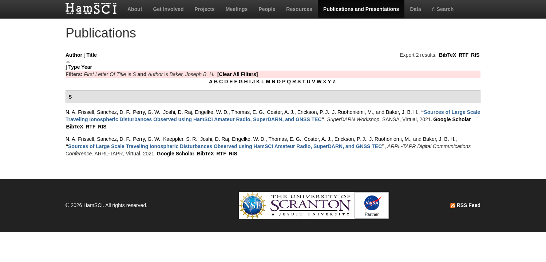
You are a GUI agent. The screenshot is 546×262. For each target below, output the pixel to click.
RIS (475, 55)
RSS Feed (465, 205)
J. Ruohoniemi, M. (352, 112)
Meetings (237, 9)
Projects (204, 9)
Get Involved (168, 9)
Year (86, 67)
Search (443, 9)
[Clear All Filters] (237, 74)
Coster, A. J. (280, 112)
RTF (463, 55)
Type (74, 67)
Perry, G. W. (146, 112)
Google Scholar (452, 119)
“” (225, 146)
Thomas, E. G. (247, 112)
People (266, 9)
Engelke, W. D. (212, 112)
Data (415, 9)
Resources (299, 9)
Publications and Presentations (361, 9)
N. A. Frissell (80, 112)
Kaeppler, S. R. (180, 139)
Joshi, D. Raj (177, 112)
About (134, 9)
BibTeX (447, 55)
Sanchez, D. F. (113, 112)
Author (74, 55)
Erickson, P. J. (313, 112)
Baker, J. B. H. (402, 112)
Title (92, 55)
